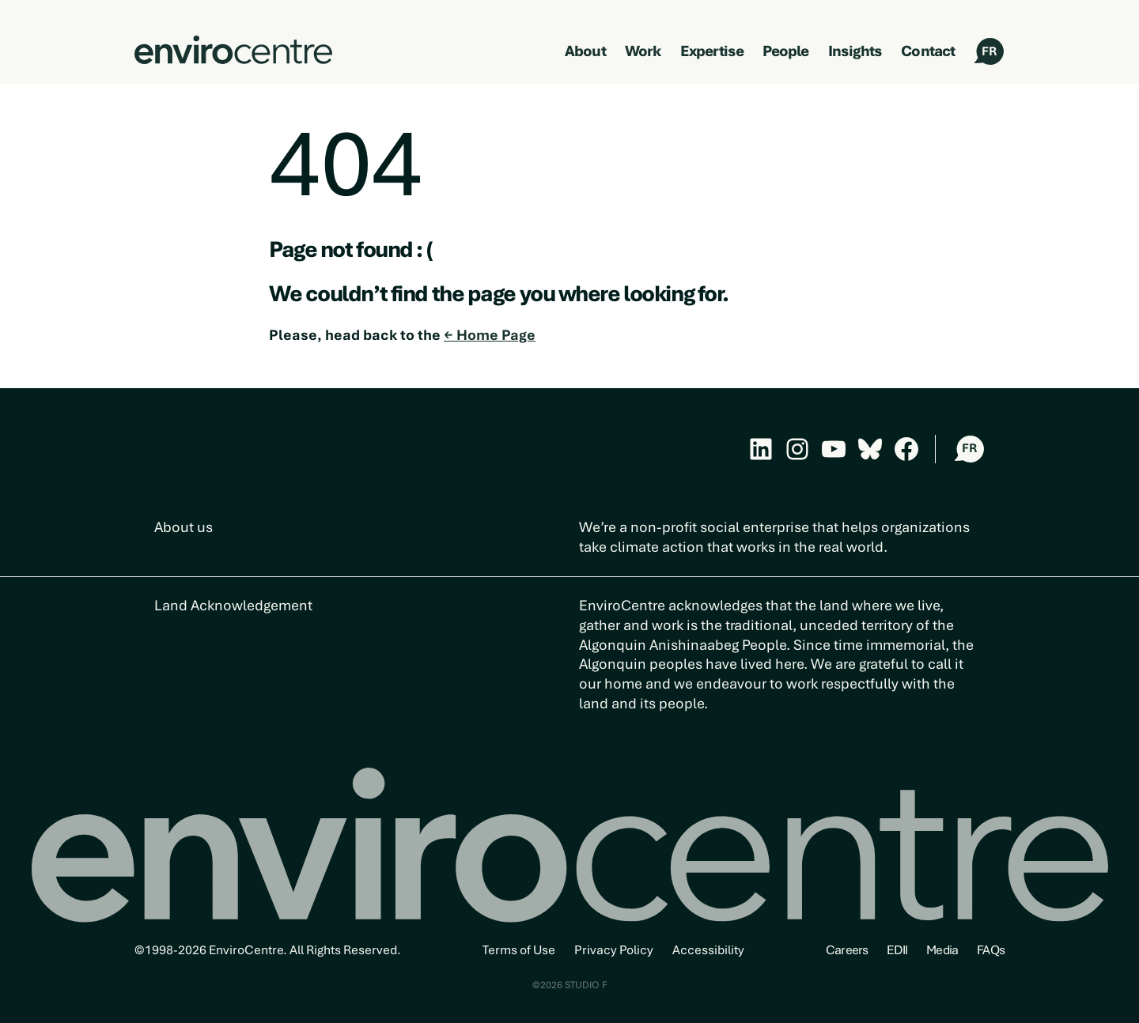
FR (989, 51)
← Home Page (489, 335)
